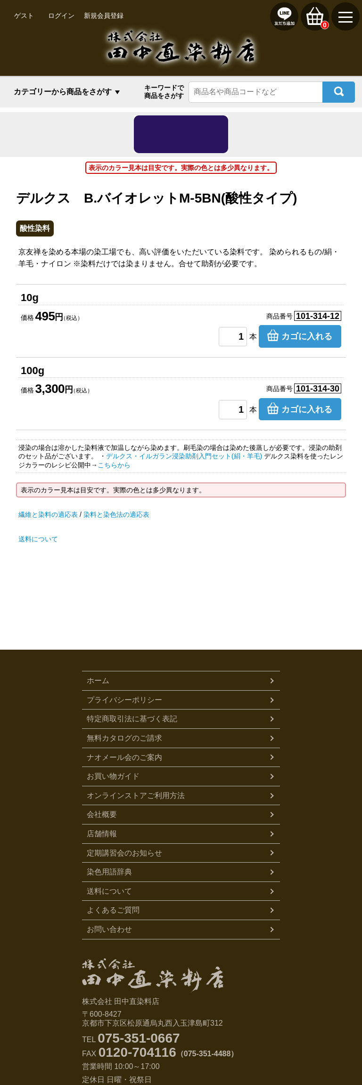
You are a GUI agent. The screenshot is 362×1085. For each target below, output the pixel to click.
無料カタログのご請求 (124, 738)
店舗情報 (102, 834)
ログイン (61, 15)
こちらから (114, 465)
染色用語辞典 (109, 872)
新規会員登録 (103, 15)
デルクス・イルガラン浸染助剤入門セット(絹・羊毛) (184, 456)
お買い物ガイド (113, 776)
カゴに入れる (306, 336)
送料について (38, 539)
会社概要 (102, 814)
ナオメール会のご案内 (124, 757)
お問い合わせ (109, 929)
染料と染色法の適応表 (116, 514)
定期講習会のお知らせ (124, 853)
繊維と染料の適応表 (48, 514)
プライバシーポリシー (124, 700)
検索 (338, 92)
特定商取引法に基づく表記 (132, 719)
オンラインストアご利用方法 (136, 795)
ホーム (98, 681)
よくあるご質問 (113, 910)
